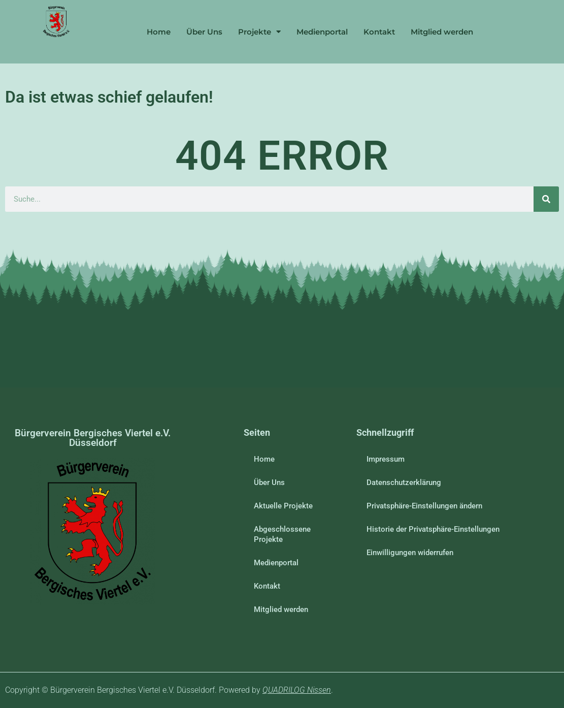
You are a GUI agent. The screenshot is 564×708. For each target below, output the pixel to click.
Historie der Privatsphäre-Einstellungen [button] (433, 529)
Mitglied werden (442, 32)
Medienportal (322, 32)
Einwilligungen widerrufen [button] (410, 552)
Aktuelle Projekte (283, 505)
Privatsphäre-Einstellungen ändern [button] (424, 505)
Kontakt (379, 32)
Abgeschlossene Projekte (282, 534)
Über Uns (204, 32)
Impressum (386, 459)
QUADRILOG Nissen (296, 690)
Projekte (259, 32)
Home (159, 32)
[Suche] (546, 199)
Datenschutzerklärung (404, 482)
